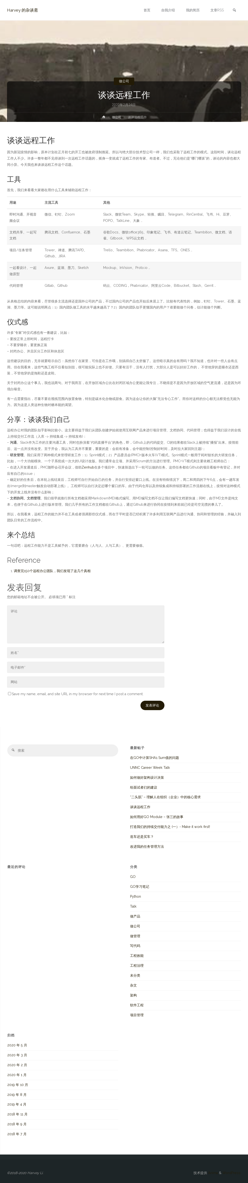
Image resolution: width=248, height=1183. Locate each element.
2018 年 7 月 (17, 1134)
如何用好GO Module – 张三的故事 (156, 817)
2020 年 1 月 (17, 1075)
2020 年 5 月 (17, 1045)
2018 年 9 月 (17, 1124)
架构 (133, 995)
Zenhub (88, 467)
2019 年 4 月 (16, 1104)
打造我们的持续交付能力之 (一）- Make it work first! (170, 827)
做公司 (124, 81)
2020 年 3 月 (17, 1055)
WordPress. (231, 1173)
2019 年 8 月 (17, 1095)
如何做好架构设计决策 (147, 777)
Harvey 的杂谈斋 (22, 10)
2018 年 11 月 (17, 1114)
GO (133, 877)
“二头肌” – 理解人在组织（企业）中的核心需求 (165, 797)
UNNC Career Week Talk (150, 768)
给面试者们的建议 (143, 787)
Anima (212, 1173)
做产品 (135, 916)
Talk (133, 906)
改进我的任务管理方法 (147, 846)
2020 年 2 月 (17, 1065)
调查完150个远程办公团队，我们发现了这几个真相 (52, 571)
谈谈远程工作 (140, 807)
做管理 (135, 936)
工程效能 (137, 956)
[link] (234, 10)
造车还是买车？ (142, 837)
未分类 (135, 975)
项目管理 (137, 1015)
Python (135, 896)
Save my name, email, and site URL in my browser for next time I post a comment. (75, 694)
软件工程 (137, 1005)
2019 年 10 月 (17, 1085)
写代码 (135, 946)
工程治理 (137, 965)
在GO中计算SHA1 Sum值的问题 (154, 758)
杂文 (133, 985)
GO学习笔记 (139, 887)
